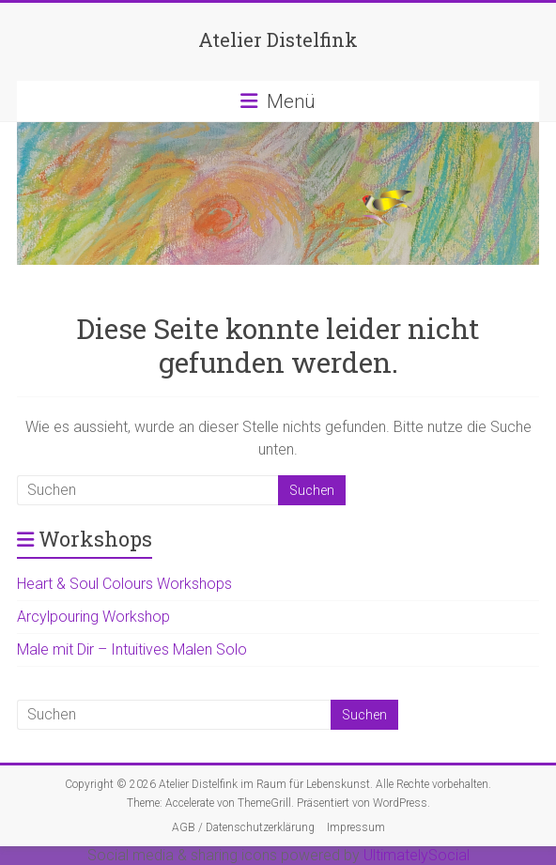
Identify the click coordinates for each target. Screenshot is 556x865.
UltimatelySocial (416, 855)
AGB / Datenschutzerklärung (243, 827)
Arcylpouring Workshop (93, 617)
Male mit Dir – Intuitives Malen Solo (132, 649)
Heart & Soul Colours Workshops (124, 584)
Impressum (356, 827)
